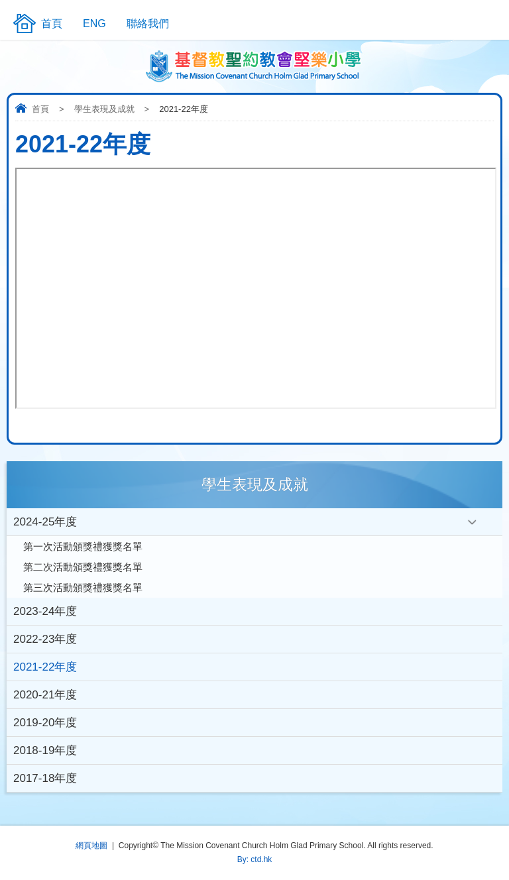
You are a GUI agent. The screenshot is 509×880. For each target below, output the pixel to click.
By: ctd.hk (254, 859)
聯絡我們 (148, 23)
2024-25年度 (45, 522)
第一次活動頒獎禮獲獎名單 (82, 546)
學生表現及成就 (104, 109)
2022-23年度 (45, 639)
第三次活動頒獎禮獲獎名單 (82, 587)
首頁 (40, 109)
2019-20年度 (45, 722)
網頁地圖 (91, 845)
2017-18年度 (45, 778)
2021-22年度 (45, 667)
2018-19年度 (45, 750)
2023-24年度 (45, 611)
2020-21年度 (45, 694)
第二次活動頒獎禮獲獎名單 (82, 567)
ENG (94, 23)
